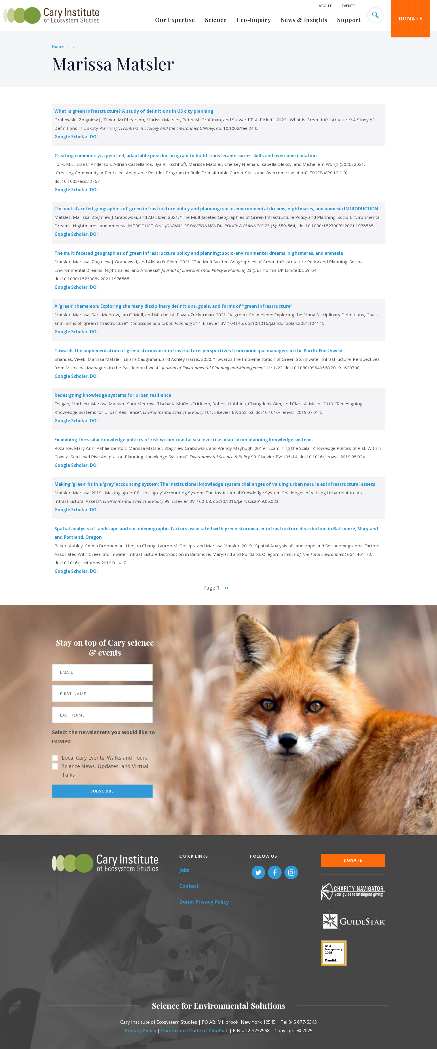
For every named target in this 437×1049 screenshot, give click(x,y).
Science (216, 20)
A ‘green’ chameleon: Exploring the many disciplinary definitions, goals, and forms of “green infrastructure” (173, 306)
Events (349, 5)
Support (349, 20)
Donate (410, 18)
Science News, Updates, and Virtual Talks (105, 770)
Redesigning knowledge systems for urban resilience (112, 395)
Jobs (184, 870)
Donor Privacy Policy (204, 901)
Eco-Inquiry (254, 20)
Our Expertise (175, 20)
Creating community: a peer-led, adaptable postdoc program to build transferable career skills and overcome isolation (185, 155)
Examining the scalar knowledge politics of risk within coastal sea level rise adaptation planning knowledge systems (183, 439)
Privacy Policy (140, 1030)
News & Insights (304, 20)
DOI (94, 136)
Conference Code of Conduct (194, 1030)
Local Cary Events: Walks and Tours (105, 757)
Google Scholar (71, 136)
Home (58, 46)
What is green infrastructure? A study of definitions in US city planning (133, 111)
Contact (189, 886)
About (325, 5)
